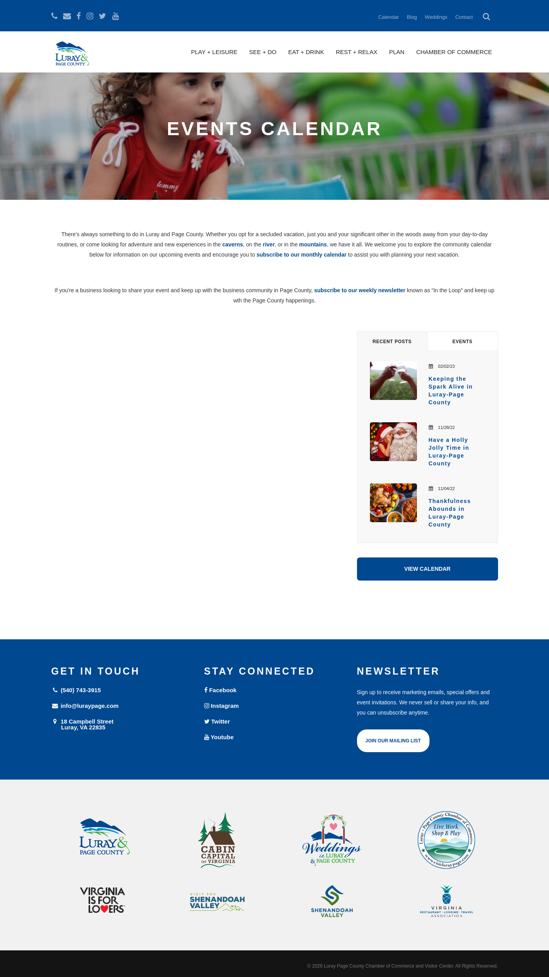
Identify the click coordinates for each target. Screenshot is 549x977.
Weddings (436, 17)
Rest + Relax (356, 52)
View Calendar (427, 569)
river (269, 244)
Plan (396, 52)
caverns (232, 244)
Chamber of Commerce (454, 52)
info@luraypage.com (85, 705)
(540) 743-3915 (76, 690)
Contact (464, 17)
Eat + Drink (306, 52)
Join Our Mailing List (393, 741)
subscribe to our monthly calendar (302, 254)
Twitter (217, 721)
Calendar (388, 17)
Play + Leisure (214, 52)
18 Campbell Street (121, 724)
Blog (412, 17)
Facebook (220, 690)
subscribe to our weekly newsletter (360, 290)
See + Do (263, 52)
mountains (313, 244)
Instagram (221, 705)
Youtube (219, 737)
